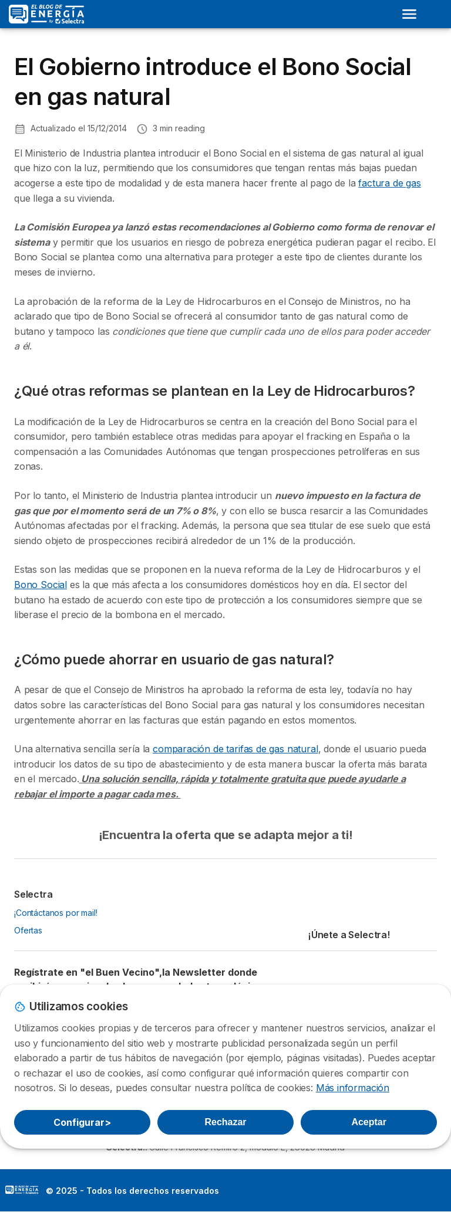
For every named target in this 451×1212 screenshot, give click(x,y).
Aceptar (368, 1122)
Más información (352, 1088)
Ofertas (28, 930)
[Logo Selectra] (46, 14)
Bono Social (40, 584)
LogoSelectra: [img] (21, 1190)
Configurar (82, 1122)
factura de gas (389, 183)
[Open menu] (409, 14)
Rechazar (225, 1122)
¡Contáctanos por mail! (55, 913)
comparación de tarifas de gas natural (235, 749)
